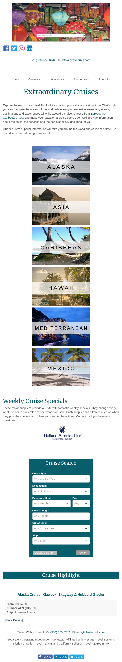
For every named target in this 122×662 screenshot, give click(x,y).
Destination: (39, 485)
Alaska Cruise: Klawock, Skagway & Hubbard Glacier (60, 595)
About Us (105, 79)
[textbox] (61, 478)
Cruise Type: (39, 473)
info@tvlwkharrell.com (76, 60)
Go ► (83, 552)
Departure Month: (42, 498)
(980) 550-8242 (46, 60)
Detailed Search (45, 552)
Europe (95, 113)
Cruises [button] (33, 79)
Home (15, 79)
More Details (14, 620)
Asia (20, 117)
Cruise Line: (39, 523)
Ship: (35, 535)
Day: (75, 498)
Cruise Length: (41, 510)
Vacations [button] (55, 79)
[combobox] (61, 479)
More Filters (41, 546)
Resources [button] (80, 79)
